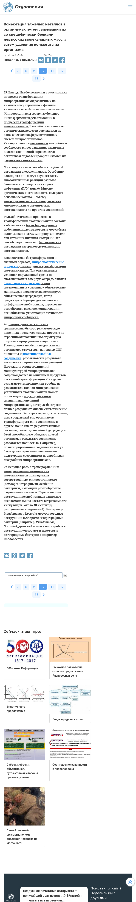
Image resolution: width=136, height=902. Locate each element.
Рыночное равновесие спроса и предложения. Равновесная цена (68, 671)
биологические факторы (22, 283)
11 (52, 70)
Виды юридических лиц (68, 719)
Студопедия (23, 7)
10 (42, 70)
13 (36, 78)
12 (61, 70)
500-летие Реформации (22, 668)
